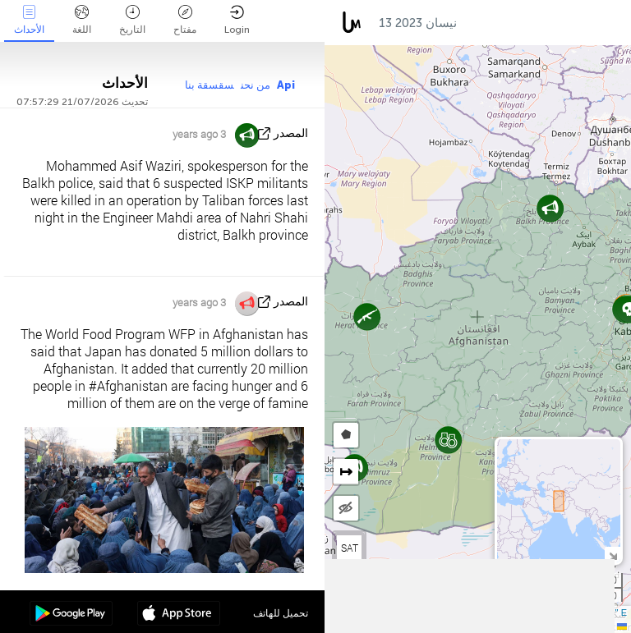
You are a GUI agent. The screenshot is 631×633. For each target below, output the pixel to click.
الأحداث (29, 20)
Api (286, 85)
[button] (448, 440)
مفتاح (184, 20)
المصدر (291, 133)
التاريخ (132, 20)
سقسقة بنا (209, 85)
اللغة (81, 20)
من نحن (255, 85)
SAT (349, 547)
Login (237, 20)
